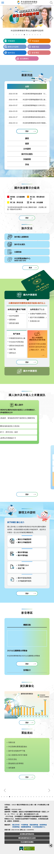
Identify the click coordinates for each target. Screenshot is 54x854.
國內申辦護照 (30, 294)
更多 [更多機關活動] (27, 664)
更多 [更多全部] (27, 131)
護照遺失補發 (14, 323)
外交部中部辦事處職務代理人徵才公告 (27, 100)
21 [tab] (52, 796)
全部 (27, 86)
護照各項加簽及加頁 (16, 346)
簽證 (27, 143)
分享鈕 (51, 845)
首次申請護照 (14, 316)
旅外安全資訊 (27, 154)
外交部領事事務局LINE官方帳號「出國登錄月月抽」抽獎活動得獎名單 (27, 123)
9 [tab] (20, 796)
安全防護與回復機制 (27, 842)
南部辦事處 (43, 825)
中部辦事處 (24, 825)
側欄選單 (2, 2)
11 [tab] (25, 796)
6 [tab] (12, 796)
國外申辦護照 (30, 371)
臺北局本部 (15, 825)
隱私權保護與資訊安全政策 (27, 838)
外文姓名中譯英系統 (16, 342)
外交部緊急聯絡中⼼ (38, 827)
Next (49, 790)
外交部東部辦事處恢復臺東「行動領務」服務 (27, 94)
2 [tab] (1, 796)
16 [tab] (39, 796)
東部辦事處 (15, 827)
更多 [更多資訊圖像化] (27, 723)
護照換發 (12, 319)
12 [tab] (28, 796)
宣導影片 (27, 670)
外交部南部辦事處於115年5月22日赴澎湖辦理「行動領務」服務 (27, 105)
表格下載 (12, 349)
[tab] (13, 34)
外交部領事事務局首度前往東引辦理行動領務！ (27, 117)
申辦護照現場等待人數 (17, 338)
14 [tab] (33, 796)
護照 (27, 138)
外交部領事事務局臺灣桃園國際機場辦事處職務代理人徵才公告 (27, 111)
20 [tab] (49, 796)
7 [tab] (14, 796)
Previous (5, 790)
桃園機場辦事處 (26, 827)
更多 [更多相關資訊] (27, 494)
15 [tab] (36, 796)
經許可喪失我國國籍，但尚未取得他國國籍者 (38, 317)
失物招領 (27, 159)
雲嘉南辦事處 (34, 825)
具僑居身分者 (35, 321)
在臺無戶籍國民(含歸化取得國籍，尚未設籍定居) (38, 314)
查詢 (51, 2)
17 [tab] (41, 796)
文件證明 (27, 149)
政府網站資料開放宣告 (27, 834)
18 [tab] (44, 796)
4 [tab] (6, 796)
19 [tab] (47, 796)
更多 (27, 218)
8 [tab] (17, 796)
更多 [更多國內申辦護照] (27, 362)
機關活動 (27, 625)
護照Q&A (12, 353)
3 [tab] (4, 796)
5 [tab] (9, 796)
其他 (27, 164)
